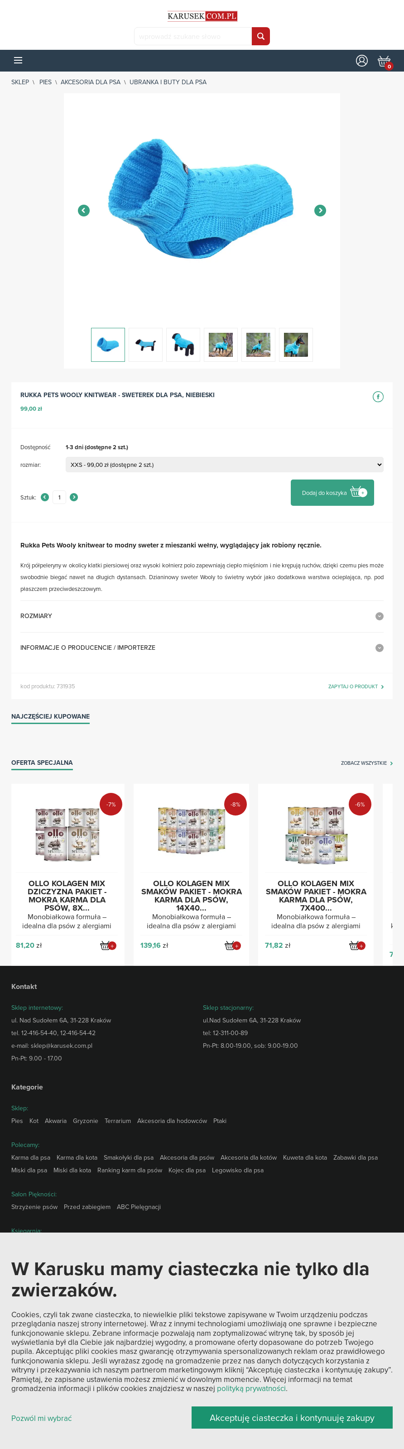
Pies (45, 81)
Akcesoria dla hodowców (172, 1120)
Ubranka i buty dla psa (168, 81)
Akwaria (56, 1120)
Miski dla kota (72, 1170)
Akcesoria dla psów (187, 1157)
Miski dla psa (29, 1170)
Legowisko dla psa (238, 1170)
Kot (33, 1120)
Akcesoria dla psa (90, 81)
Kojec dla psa (187, 1170)
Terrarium (118, 1120)
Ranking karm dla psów (129, 1170)
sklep (20, 81)
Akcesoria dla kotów (249, 1157)
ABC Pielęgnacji (139, 1206)
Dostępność (35, 447)
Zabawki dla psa (355, 1157)
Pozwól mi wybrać (41, 1418)
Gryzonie (85, 1120)
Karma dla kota (77, 1157)
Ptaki (219, 1120)
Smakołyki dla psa (129, 1157)
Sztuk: (28, 497)
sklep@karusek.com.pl (61, 1045)
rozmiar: (30, 464)
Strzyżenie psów (34, 1206)
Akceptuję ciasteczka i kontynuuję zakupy (292, 1417)
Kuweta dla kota (305, 1157)
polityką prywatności (251, 1388)
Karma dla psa (30, 1157)
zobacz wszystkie (364, 763)
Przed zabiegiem (87, 1206)
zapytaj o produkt (353, 687)
